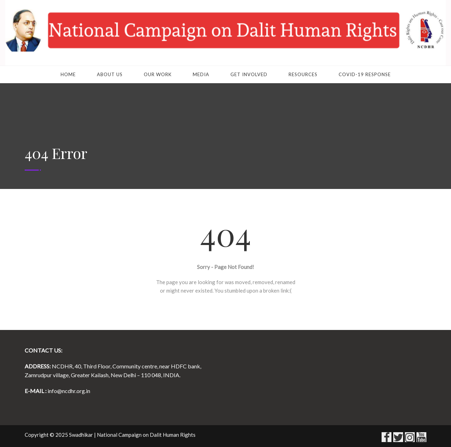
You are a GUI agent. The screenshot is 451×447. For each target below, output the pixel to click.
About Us (110, 74)
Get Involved (248, 74)
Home (68, 74)
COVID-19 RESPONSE (365, 74)
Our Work (158, 74)
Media (201, 74)
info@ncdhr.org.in (69, 390)
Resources (303, 74)
